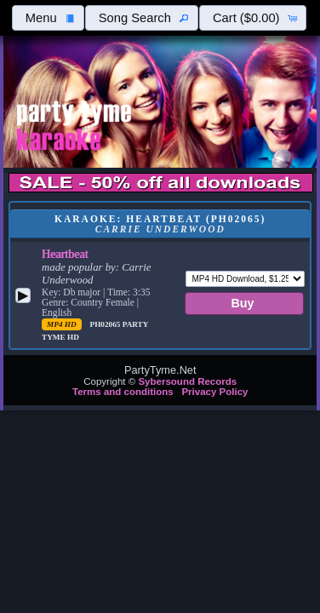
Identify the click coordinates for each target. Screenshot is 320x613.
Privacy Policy (214, 392)
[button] (47, 18)
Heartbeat (65, 254)
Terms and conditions (123, 392)
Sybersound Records (187, 381)
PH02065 (106, 324)
